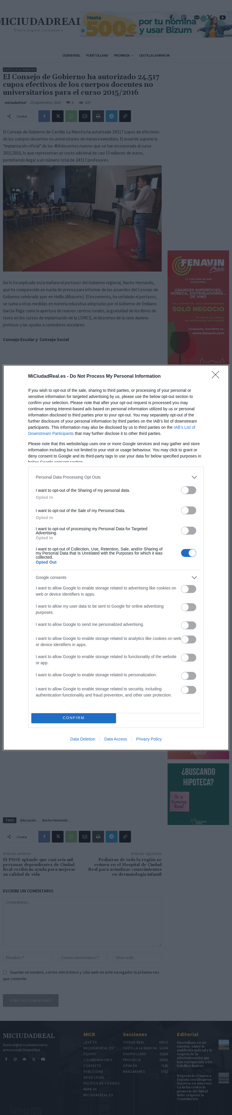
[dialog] (116, 557)
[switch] (188, 490)
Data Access (115, 739)
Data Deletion (82, 739)
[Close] (217, 376)
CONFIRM (74, 718)
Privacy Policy (149, 739)
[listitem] (116, 477)
